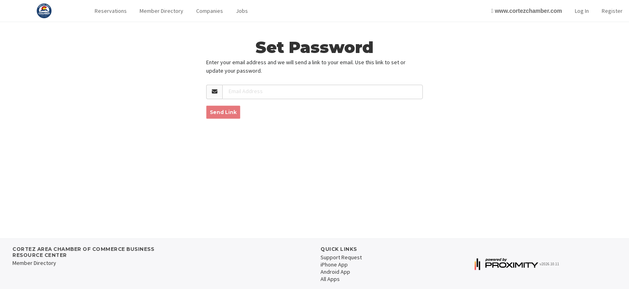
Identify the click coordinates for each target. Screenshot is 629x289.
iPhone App (334, 264)
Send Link (223, 112)
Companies (209, 10)
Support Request (341, 257)
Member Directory (161, 10)
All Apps (330, 279)
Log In (582, 10)
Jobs (242, 10)
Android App (335, 271)
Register (612, 10)
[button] (111, 11)
